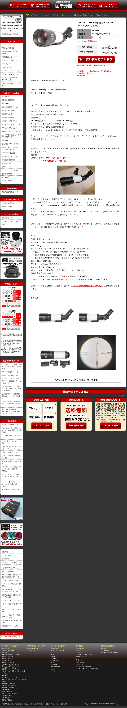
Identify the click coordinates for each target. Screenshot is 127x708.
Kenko (53, 669)
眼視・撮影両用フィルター (11, 107)
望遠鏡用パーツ (7, 140)
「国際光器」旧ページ (9, 60)
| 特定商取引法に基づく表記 (10, 704)
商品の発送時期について (10, 192)
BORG (53, 654)
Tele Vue (54, 663)
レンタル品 (5, 177)
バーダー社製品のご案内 (10, 580)
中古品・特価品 (7, 181)
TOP (27, 15)
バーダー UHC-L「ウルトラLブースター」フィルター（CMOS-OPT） (11, 388)
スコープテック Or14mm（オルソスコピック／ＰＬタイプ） (12, 476)
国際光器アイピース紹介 (10, 626)
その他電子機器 (7, 174)
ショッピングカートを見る (84, 654)
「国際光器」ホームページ (11, 57)
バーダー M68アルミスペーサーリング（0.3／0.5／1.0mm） (11, 484)
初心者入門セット (8, 207)
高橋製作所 (54, 660)
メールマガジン (81, 656)
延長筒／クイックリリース (11, 131)
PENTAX (54, 658)
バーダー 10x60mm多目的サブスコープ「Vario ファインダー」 (89, 15)
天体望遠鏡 (5, 97)
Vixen (3, 225)
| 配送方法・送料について (39, 704)
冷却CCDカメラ (7, 167)
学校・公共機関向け (8, 48)
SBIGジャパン (6, 64)
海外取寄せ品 (6, 163)
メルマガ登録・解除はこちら (12, 637)
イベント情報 (6, 555)
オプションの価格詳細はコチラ (89, 41)
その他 (53, 671)
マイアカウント (81, 652)
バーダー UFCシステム (10, 74)
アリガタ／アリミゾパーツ (11, 128)
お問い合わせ (80, 662)
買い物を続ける (82, 75)
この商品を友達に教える (85, 73)
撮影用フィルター (8, 110)
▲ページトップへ (119, 396)
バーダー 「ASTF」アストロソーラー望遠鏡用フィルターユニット (12, 381)
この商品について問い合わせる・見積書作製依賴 (94, 71)
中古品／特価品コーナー (10, 203)
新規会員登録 (80, 648)
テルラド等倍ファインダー (11, 372)
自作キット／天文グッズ (10, 156)
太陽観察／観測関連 (8, 160)
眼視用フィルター (8, 114)
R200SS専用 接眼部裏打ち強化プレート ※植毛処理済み (12, 396)
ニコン (53, 652)
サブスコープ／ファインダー (12, 124)
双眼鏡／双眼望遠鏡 (8, 100)
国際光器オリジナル (8, 218)
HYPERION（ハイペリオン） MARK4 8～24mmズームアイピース (11, 411)
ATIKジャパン (6, 67)
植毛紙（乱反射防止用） (10, 375)
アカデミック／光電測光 (10, 170)
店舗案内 (5, 552)
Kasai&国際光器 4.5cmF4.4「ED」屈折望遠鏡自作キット (11, 404)
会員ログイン (80, 650)
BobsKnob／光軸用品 (9, 153)
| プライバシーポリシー (54, 704)
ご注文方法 (5, 559)
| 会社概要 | (64, 704)
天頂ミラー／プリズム (9, 121)
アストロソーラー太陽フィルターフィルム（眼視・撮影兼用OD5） (12, 366)
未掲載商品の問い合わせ (10, 34)
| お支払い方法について (25, 704)
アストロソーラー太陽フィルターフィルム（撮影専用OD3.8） (12, 469)
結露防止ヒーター (8, 117)
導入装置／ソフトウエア (10, 144)
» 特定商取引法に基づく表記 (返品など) (91, 65)
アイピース (5, 103)
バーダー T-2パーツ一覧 (10, 71)
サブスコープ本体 (58, 15)
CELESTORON (56, 667)
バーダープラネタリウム (10, 221)
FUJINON (54, 665)
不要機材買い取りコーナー (11, 568)
